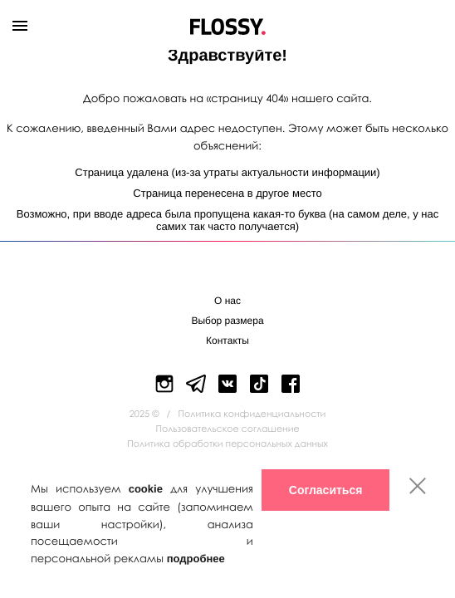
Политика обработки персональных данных (227, 444)
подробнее (196, 558)
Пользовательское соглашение (227, 429)
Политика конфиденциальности (252, 414)
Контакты (227, 340)
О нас (227, 300)
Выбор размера (227, 320)
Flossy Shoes (227, 23)
